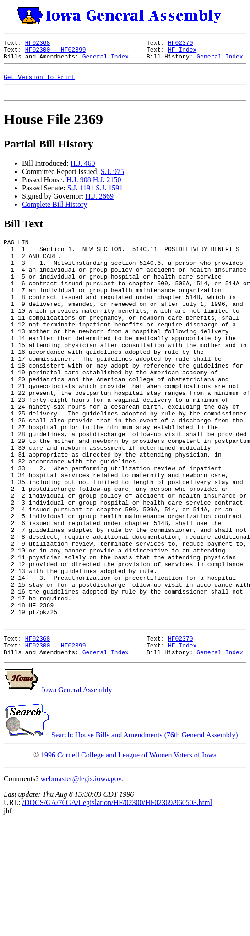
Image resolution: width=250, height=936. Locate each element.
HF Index (182, 52)
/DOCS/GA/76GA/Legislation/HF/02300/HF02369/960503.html (117, 891)
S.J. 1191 (80, 196)
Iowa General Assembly (58, 779)
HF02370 (180, 44)
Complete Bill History (54, 212)
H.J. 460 (83, 171)
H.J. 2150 (107, 188)
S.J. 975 (112, 180)
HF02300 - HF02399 (55, 52)
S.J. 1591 (109, 196)
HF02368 (37, 44)
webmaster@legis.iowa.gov (80, 868)
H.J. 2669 (99, 204)
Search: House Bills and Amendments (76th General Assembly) (121, 824)
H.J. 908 (78, 188)
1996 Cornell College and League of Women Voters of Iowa (129, 844)
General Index (105, 60)
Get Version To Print (39, 83)
